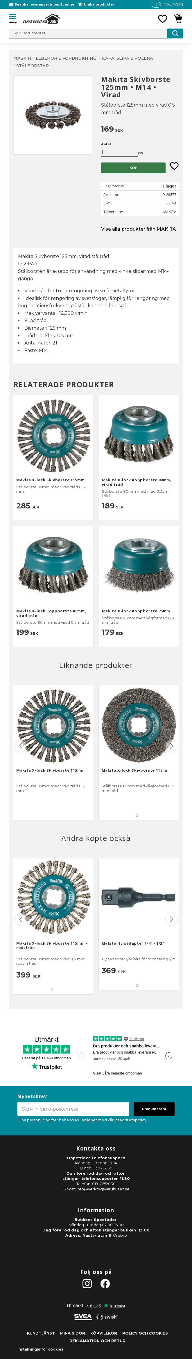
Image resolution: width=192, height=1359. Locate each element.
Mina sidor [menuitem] (72, 1333)
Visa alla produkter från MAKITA (138, 229)
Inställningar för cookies (40, 1349)
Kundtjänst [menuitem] (41, 1333)
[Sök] (175, 33)
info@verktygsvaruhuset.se (103, 1189)
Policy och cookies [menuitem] (145, 1333)
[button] (14, 17)
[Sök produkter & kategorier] (96, 33)
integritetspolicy (130, 1120)
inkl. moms (173, 4)
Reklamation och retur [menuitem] (97, 1341)
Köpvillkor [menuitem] (103, 1333)
